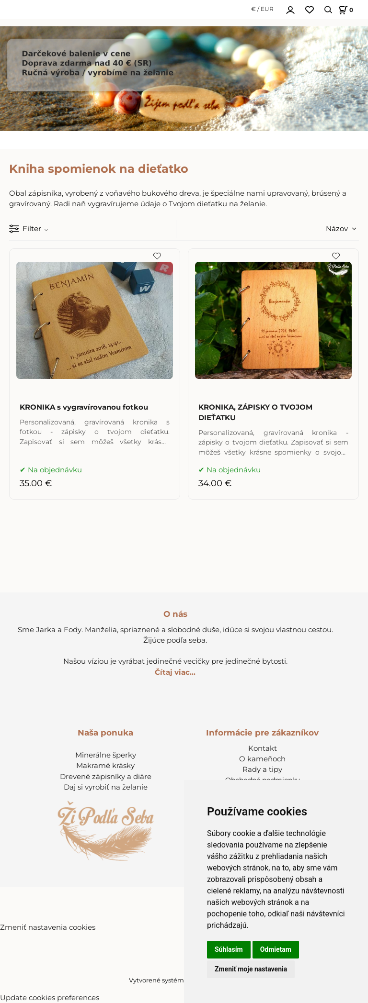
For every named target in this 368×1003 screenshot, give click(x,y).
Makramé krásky (105, 765)
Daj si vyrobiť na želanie (106, 787)
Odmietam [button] (275, 949)
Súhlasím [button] (229, 949)
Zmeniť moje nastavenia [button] (251, 969)
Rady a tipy (262, 769)
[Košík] (344, 9)
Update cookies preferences (49, 997)
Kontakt (262, 748)
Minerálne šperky (105, 755)
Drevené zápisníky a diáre (105, 776)
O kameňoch (262, 759)
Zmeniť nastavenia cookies (47, 927)
